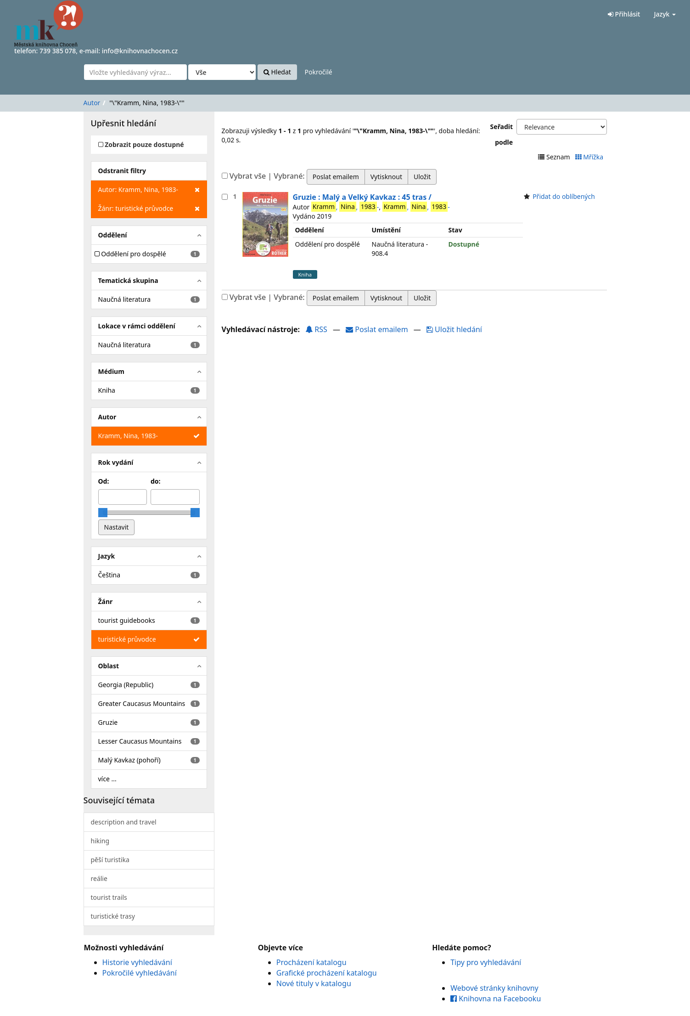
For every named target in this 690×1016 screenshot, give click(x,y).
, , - (345, 207)
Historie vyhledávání (137, 962)
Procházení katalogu (311, 962)
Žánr (105, 601)
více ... (107, 778)
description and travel (124, 822)
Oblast (108, 665)
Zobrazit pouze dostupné (141, 144)
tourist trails (109, 897)
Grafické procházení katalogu (326, 973)
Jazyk (665, 14)
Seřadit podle (501, 134)
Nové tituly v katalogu (313, 983)
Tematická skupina (128, 280)
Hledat (277, 72)
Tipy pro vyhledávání (485, 962)
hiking (100, 840)
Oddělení (112, 235)
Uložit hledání (454, 329)
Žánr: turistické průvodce (149, 208)
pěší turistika (110, 859)
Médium (111, 371)
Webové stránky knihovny (494, 988)
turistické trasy (113, 916)
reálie (99, 878)
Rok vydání (116, 462)
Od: (103, 481)
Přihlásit (624, 14)
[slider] (102, 512)
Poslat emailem (378, 329)
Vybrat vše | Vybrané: (267, 176)
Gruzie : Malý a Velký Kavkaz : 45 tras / (362, 197)
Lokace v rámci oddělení (136, 326)
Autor (92, 102)
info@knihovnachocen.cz (140, 50)
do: (156, 481)
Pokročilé (318, 72)
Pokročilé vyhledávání (139, 973)
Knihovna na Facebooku (495, 998)
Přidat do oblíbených (564, 196)
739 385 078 (57, 50)
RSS (316, 329)
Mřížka (590, 156)
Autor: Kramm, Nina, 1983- (149, 189)
